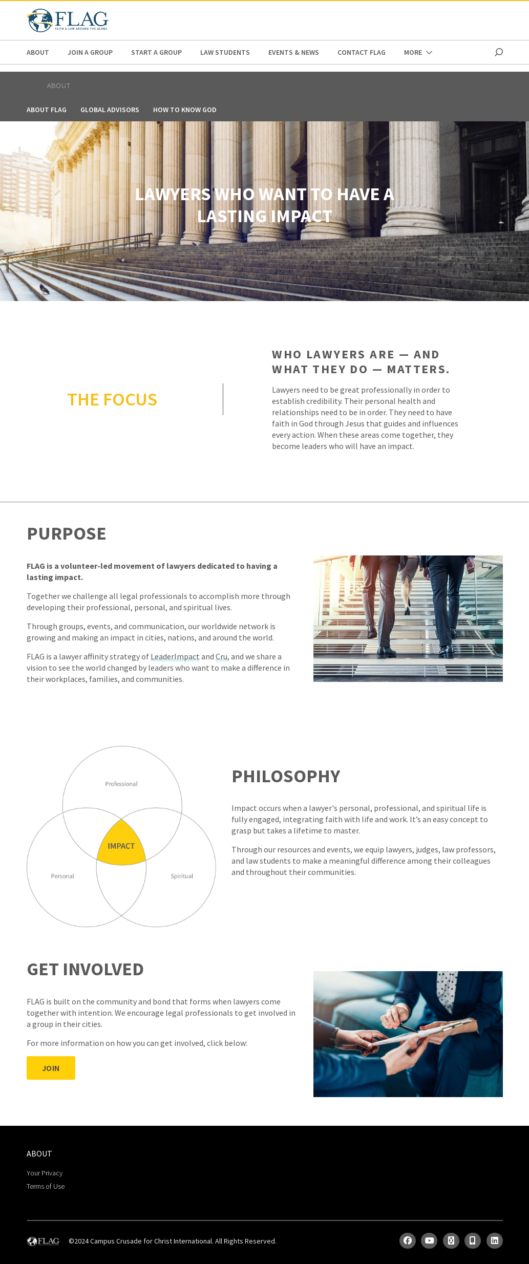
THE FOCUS (112, 399)
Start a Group (156, 52)
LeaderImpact (175, 656)
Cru (221, 656)
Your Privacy (44, 1172)
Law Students (225, 52)
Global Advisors (109, 109)
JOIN (51, 1068)
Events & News (293, 52)
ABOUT (38, 52)
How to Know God (185, 109)
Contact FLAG (361, 52)
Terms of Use (46, 1186)
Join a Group (90, 52)
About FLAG (47, 109)
